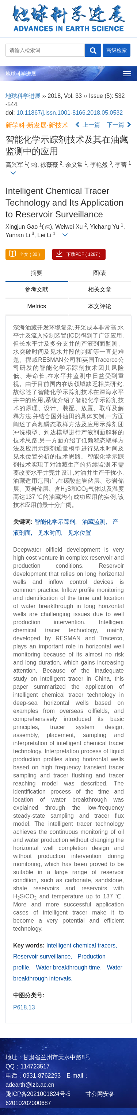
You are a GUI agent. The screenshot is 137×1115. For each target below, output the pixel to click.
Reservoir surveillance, (43, 956)
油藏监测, (95, 522)
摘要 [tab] (36, 273)
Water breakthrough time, (69, 967)
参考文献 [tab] (36, 289)
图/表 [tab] (99, 273)
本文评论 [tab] (99, 306)
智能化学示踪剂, (56, 522)
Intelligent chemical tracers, (81, 945)
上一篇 (87, 125)
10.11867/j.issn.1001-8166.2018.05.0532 (69, 113)
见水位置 (79, 533)
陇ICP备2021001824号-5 (38, 1094)
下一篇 (119, 125)
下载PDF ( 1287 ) (83, 254)
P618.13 (24, 1007)
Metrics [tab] (36, 306)
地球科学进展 (20, 74)
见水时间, (51, 533)
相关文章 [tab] (99, 289)
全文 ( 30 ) (30, 254)
